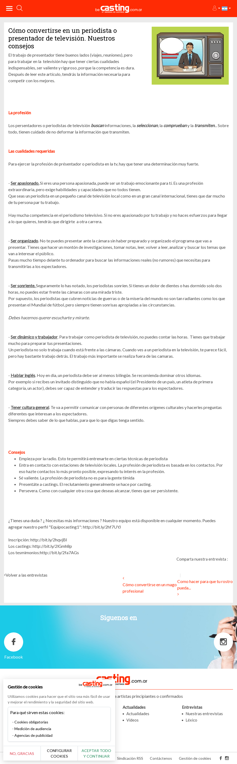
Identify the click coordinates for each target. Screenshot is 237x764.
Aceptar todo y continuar (96, 753)
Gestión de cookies (195, 758)
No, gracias (22, 753)
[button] (216, 8)
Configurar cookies (59, 753)
